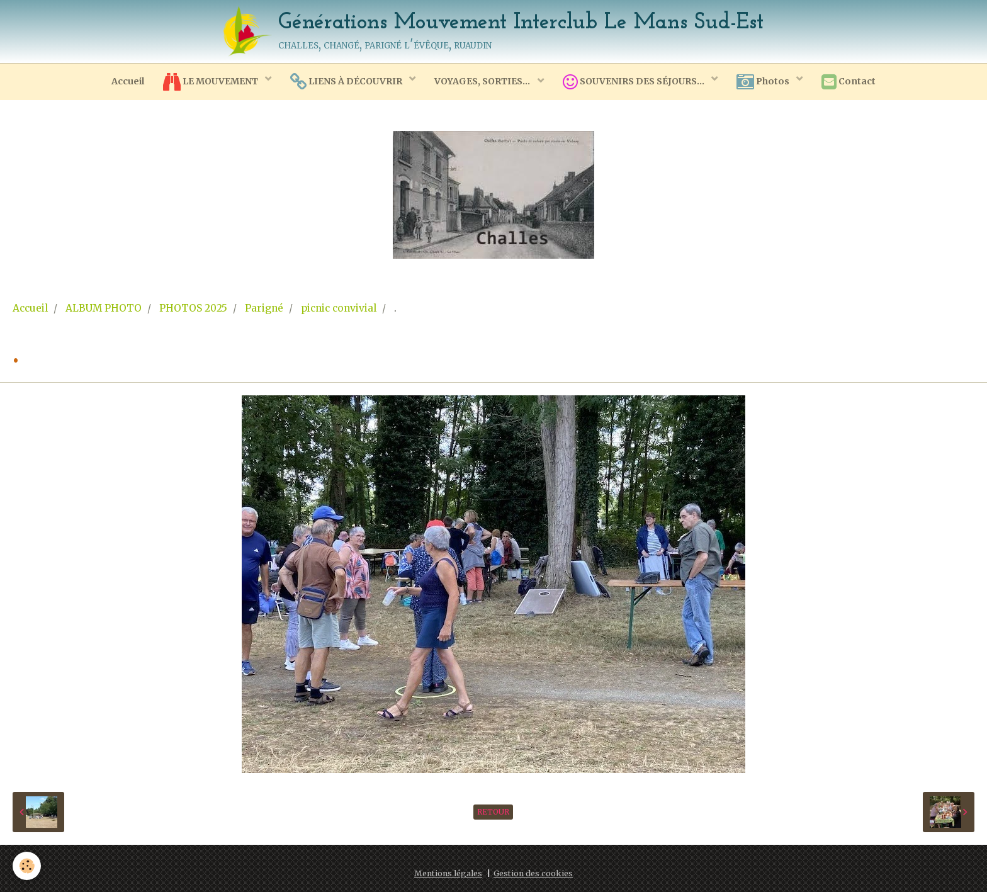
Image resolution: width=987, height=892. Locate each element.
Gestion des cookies (533, 873)
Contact (848, 82)
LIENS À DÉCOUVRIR (347, 82)
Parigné (264, 308)
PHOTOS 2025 (193, 308)
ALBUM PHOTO (103, 308)
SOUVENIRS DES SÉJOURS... (634, 82)
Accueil (127, 81)
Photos (763, 82)
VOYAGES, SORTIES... (483, 81)
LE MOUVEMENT (211, 82)
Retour (493, 811)
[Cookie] (27, 866)
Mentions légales (448, 873)
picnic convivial (338, 308)
